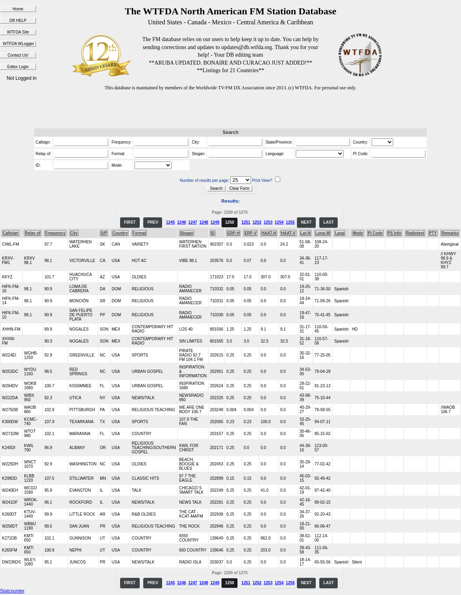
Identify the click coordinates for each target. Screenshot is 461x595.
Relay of (32, 233)
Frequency (55, 233)
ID (213, 233)
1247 (192, 222)
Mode (357, 233)
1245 (170, 222)
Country (120, 233)
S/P (104, 233)
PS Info (394, 233)
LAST (328, 222)
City (74, 233)
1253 (267, 222)
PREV (152, 222)
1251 (245, 222)
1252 (257, 222)
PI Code (375, 233)
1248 (203, 222)
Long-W (322, 233)
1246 (181, 222)
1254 (279, 222)
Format (139, 233)
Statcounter (12, 591)
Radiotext (415, 233)
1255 (290, 222)
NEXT (306, 222)
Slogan (186, 233)
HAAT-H (268, 233)
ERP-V (250, 233)
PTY (433, 233)
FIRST (130, 222)
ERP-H (233, 233)
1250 (229, 222)
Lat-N (306, 233)
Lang (339, 233)
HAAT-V (288, 233)
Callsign (10, 233)
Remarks (449, 233)
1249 (214, 222)
